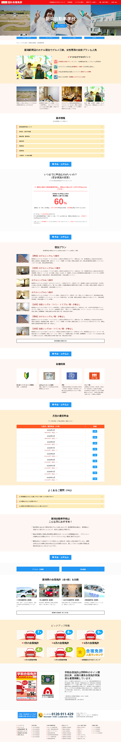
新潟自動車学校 (41, 42)
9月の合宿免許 (91, 643)
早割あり (80, 731)
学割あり (80, 733)
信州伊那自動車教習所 (53, 734)
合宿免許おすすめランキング (91, 660)
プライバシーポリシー (86, 715)
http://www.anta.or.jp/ (70, 698)
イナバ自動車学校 (52, 736)
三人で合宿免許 (96, 731)
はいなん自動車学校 (52, 727)
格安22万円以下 (82, 727)
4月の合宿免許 (36, 733)
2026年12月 (51, 479)
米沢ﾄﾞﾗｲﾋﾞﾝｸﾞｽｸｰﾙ (52, 731)
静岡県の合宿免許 (67, 727)
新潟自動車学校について (25, 127)
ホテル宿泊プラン (82, 736)
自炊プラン (80, 729)
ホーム (18, 42)
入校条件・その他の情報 (25, 155)
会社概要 (78, 715)
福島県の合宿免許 (67, 736)
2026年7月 (51, 449)
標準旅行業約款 (89, 716)
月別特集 (70, 2)
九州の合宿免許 (66, 731)
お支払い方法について (81, 713)
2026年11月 (51, 473)
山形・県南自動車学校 (53, 729)
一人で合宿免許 (96, 727)
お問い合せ (114, 2)
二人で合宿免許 (96, 729)
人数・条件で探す (104, 2)
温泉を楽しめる (81, 738)
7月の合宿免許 (31, 643)
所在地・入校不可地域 (25, 131)
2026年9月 (51, 461)
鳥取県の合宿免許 (67, 738)
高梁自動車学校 (51, 738)
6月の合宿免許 (36, 736)
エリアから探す (24, 42)
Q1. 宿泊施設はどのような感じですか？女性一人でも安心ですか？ (36, 496)
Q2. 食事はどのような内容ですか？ (28, 501)
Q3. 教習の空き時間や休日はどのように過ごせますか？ (33, 506)
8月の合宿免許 (61, 643)
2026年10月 (51, 467)
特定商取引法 (95, 715)
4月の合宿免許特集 (31, 660)
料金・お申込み (60, 26)
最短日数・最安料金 (24, 136)
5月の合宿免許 (36, 734)
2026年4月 (51, 431)
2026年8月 (51, 455)
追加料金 (21, 150)
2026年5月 (51, 437)
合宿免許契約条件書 (80, 716)
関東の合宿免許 (66, 729)
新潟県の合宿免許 (32, 42)
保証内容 (21, 141)
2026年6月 (51, 443)
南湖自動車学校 (51, 733)
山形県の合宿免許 (67, 734)
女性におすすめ (81, 734)
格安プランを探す (91, 2)
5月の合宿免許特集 (61, 660)
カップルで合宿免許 (97, 733)
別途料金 (21, 146)
